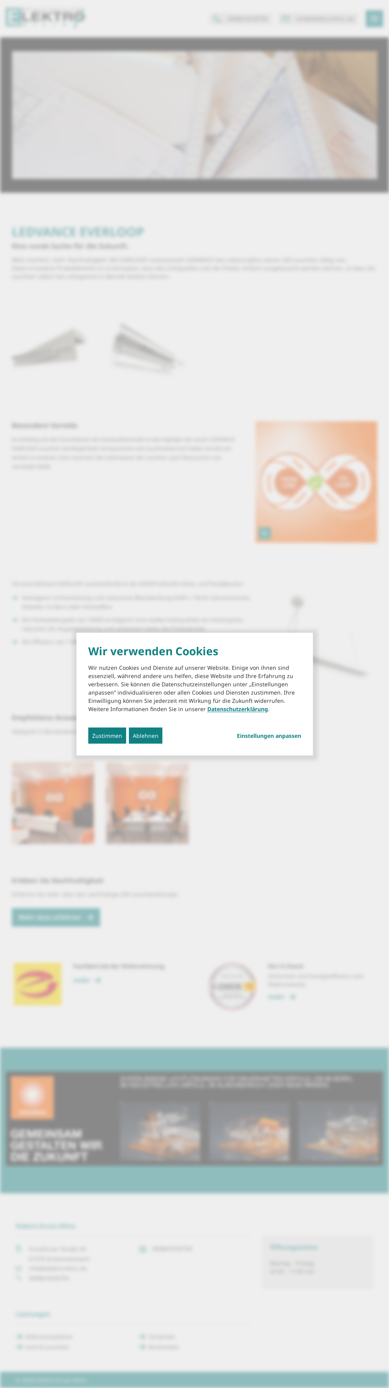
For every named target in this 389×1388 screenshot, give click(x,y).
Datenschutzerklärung (237, 709)
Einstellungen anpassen (269, 736)
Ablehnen (145, 735)
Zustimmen (107, 735)
